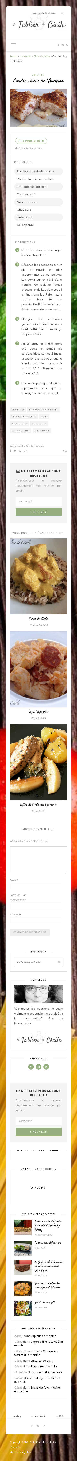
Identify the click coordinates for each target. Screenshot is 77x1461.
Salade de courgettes (46, 1303)
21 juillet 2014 (20, 445)
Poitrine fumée (21, 430)
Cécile (39, 445)
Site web (15, 914)
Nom (13, 880)
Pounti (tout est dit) (44, 1366)
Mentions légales (20, 1452)
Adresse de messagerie (18, 897)
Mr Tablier (20, 1372)
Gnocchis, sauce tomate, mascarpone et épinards (47, 1285)
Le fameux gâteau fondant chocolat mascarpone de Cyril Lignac (48, 1266)
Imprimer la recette (31, 140)
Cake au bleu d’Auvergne (48, 1243)
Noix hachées (19, 423)
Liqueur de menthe (43, 1336)
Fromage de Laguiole (24, 416)
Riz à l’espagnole (38, 712)
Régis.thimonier (24, 1351)
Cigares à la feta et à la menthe (36, 1353)
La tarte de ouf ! (42, 1360)
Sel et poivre (42, 430)
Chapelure (18, 409)
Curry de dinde (38, 619)
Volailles (45, 56)
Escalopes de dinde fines (43, 409)
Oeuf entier (39, 423)
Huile (44, 416)
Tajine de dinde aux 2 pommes (38, 804)
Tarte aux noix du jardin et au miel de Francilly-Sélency (48, 1226)
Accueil (13, 56)
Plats (36, 56)
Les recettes (25, 56)
